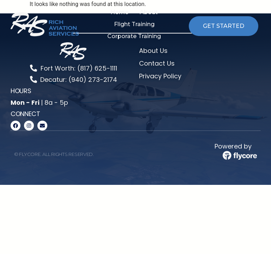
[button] (148, 12)
